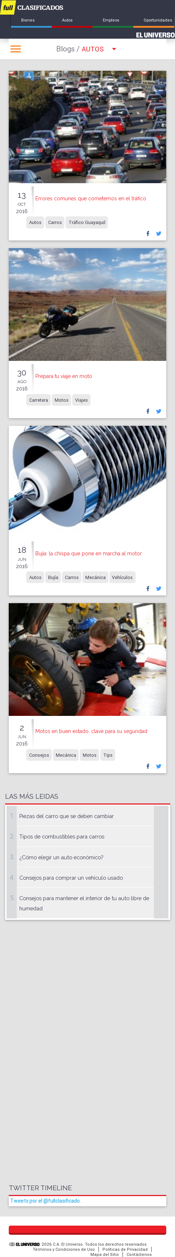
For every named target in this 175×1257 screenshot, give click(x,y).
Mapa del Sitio (104, 1254)
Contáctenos (139, 1254)
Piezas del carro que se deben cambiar (66, 816)
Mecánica (95, 577)
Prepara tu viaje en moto (63, 376)
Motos (62, 400)
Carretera (38, 400)
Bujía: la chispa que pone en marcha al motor (88, 553)
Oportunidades (158, 20)
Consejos (39, 755)
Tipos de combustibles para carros (61, 836)
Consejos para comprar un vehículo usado (71, 878)
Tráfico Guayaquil (87, 222)
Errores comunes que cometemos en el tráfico (90, 198)
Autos (67, 20)
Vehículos (122, 577)
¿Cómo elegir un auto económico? (61, 857)
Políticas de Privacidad (125, 1249)
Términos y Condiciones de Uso (64, 1249)
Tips (108, 755)
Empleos (111, 20)
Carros (55, 222)
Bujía (53, 577)
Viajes (81, 400)
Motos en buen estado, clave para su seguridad (91, 731)
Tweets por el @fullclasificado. (45, 1201)
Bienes (28, 20)
